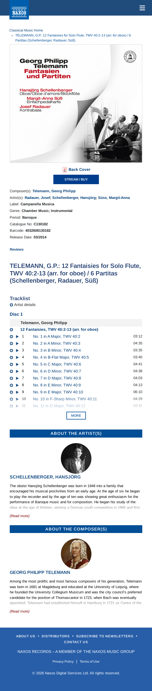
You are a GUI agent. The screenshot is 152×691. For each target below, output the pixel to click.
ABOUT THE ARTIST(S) (76, 433)
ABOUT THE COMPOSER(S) (76, 529)
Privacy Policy (63, 661)
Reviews (17, 249)
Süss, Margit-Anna (114, 198)
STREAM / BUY (76, 179)
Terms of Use (89, 661)
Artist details (25, 304)
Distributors (56, 636)
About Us (26, 636)
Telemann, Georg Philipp (54, 191)
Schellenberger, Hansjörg (74, 198)
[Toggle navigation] (141, 8)
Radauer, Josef (37, 198)
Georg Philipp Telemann (40, 572)
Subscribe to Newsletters (105, 636)
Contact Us (76, 642)
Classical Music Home (26, 30)
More (76, 416)
